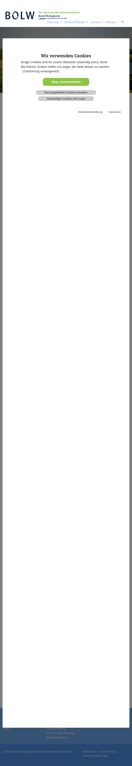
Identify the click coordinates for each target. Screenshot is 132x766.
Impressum (114, 112)
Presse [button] (110, 22)
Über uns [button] (53, 22)
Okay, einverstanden (66, 82)
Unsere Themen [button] (75, 22)
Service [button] (96, 22)
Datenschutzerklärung (91, 112)
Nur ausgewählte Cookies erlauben (66, 92)
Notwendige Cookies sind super (66, 98)
